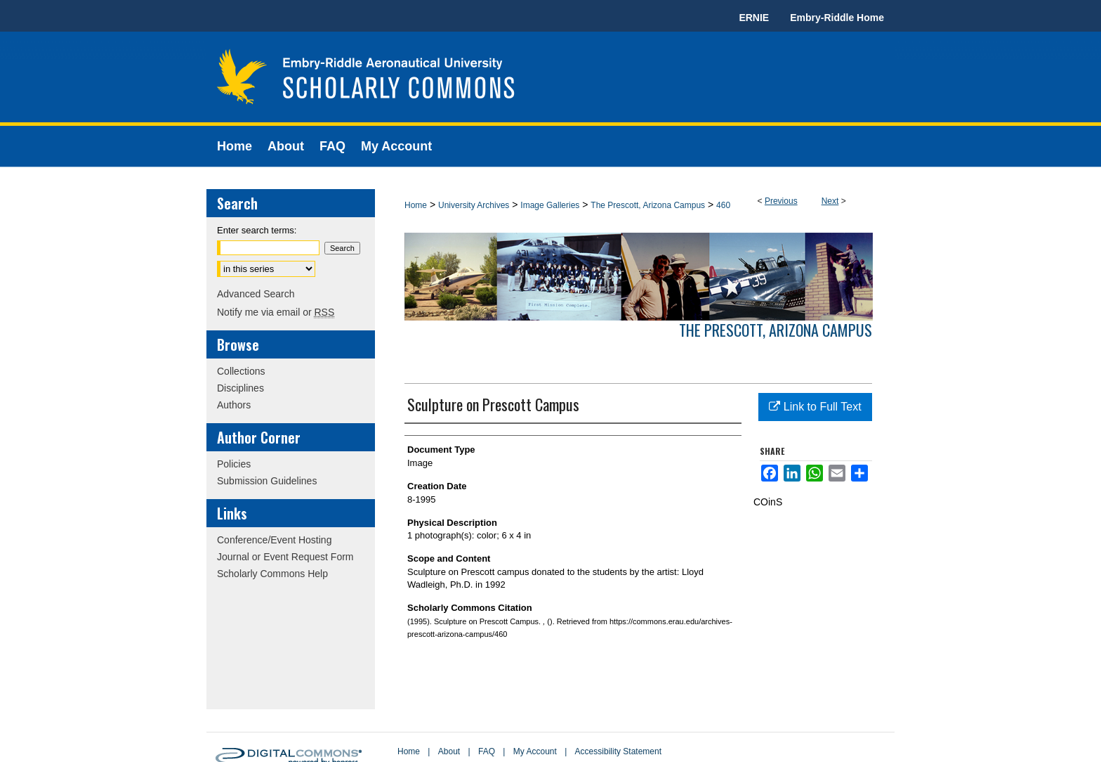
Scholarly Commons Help (272, 573)
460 (723, 205)
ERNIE (754, 17)
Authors (234, 405)
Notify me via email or (275, 312)
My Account (535, 751)
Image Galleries (549, 205)
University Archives (473, 205)
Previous (781, 201)
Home (415, 205)
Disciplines (240, 388)
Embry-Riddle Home (837, 17)
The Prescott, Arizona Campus (648, 205)
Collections (241, 371)
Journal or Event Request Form (285, 556)
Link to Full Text (815, 407)
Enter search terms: (256, 230)
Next (830, 201)
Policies (234, 464)
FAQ (486, 751)
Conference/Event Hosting (274, 539)
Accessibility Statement (618, 751)
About (449, 751)
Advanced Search (256, 293)
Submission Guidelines (267, 480)
